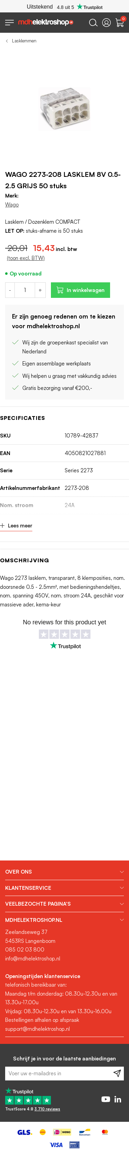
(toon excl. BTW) (26, 258)
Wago (12, 204)
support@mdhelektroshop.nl (37, 1029)
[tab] (64, 871)
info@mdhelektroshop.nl (32, 958)
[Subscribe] (117, 1073)
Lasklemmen (24, 40)
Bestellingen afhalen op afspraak (42, 1020)
